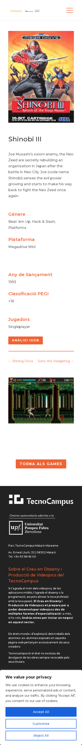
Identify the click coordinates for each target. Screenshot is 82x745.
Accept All (41, 712)
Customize (41, 724)
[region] (41, 707)
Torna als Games (41, 464)
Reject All (41, 736)
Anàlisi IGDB (25, 340)
